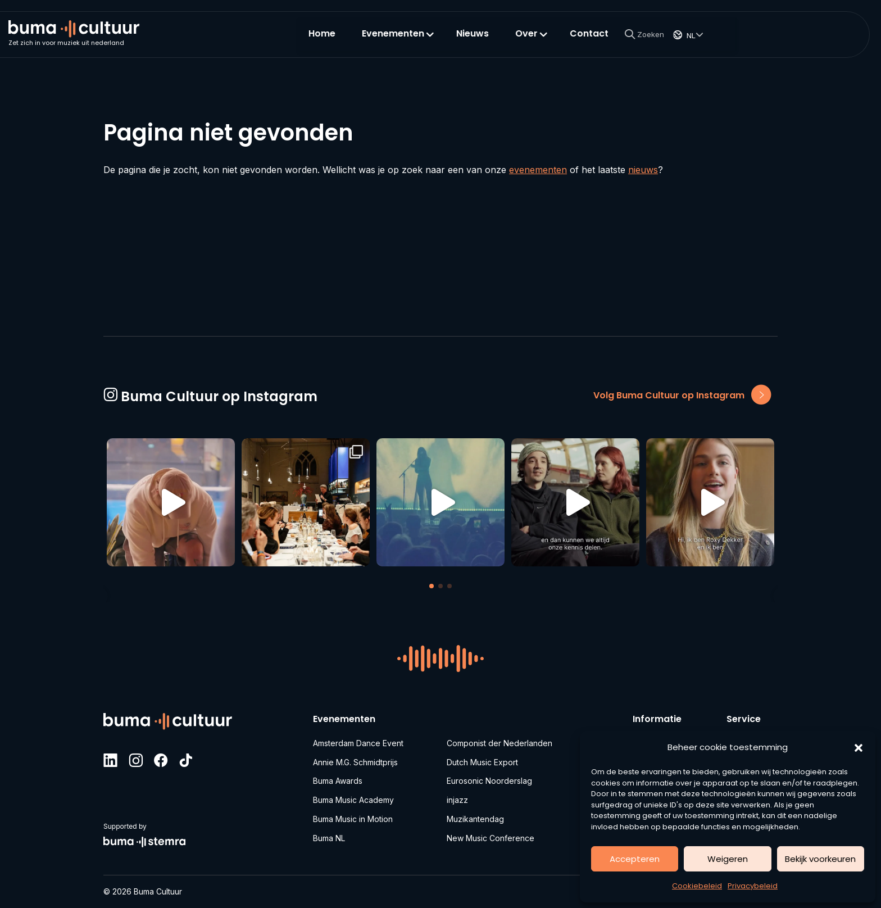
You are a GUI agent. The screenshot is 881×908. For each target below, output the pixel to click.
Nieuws (590, 40)
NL (810, 41)
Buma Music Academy (353, 798)
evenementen (538, 169)
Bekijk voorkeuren (820, 859)
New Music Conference (490, 838)
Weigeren (727, 859)
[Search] (761, 41)
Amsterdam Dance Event (358, 739)
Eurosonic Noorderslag (489, 779)
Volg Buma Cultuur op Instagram (681, 393)
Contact (706, 40)
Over (642, 40)
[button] (858, 747)
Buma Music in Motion (353, 818)
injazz (457, 798)
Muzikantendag (475, 818)
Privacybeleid (753, 885)
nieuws (643, 169)
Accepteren (635, 859)
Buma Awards (337, 779)
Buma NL (329, 838)
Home (439, 40)
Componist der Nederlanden (499, 739)
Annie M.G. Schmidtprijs (355, 759)
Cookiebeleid (697, 885)
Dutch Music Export (482, 759)
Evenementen (509, 40)
